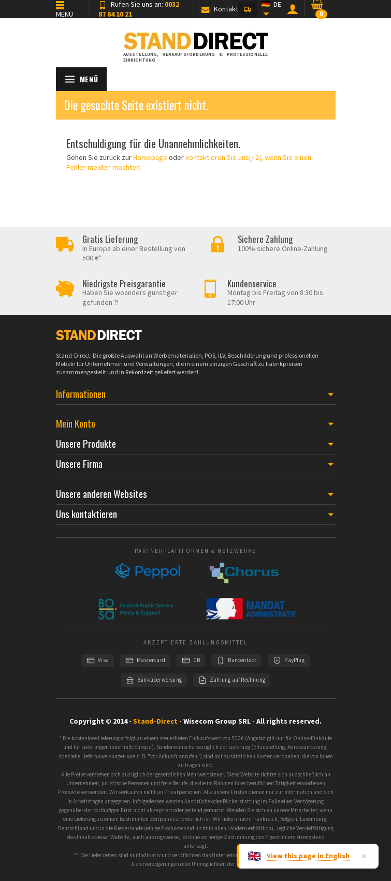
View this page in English (308, 855)
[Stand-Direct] (195, 42)
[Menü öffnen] (81, 79)
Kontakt (219, 8)
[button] (247, 9)
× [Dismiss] (364, 856)
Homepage (150, 157)
